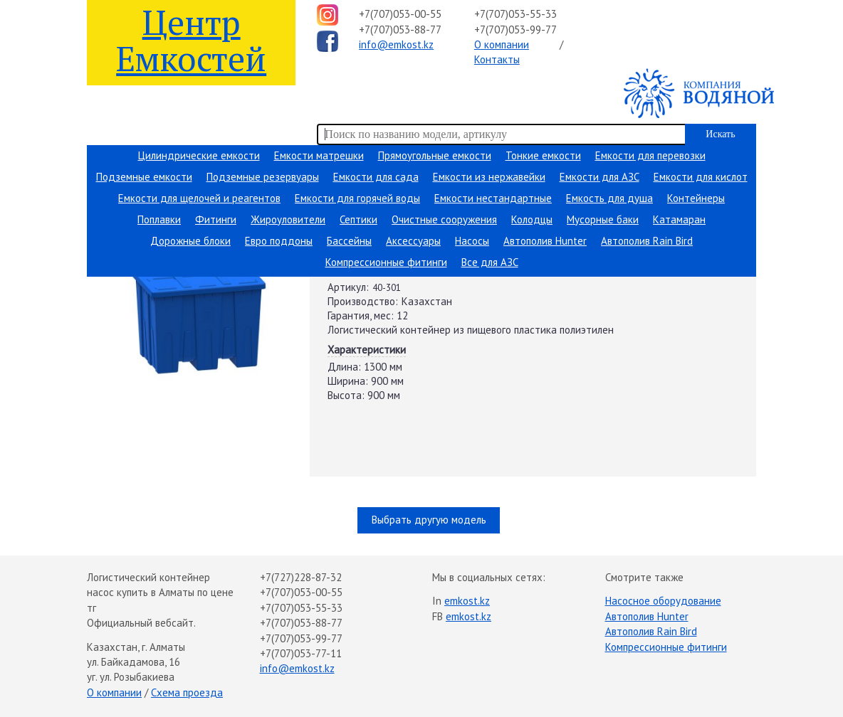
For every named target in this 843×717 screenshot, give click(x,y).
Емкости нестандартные (493, 198)
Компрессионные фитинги (386, 262)
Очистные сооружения (444, 219)
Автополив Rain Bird (647, 241)
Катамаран (679, 219)
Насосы (472, 241)
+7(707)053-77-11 (301, 653)
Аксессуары (413, 241)
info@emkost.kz (396, 44)
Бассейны (349, 241)
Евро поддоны (279, 241)
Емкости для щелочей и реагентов (199, 198)
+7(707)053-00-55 (400, 14)
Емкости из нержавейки (489, 177)
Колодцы (532, 219)
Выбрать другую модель (429, 519)
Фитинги (215, 219)
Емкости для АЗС (599, 177)
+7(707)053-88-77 (400, 29)
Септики (358, 219)
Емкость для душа (609, 198)
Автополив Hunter (545, 241)
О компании (501, 44)
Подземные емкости (144, 177)
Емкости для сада (376, 177)
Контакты (497, 59)
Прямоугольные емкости (434, 155)
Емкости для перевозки (650, 155)
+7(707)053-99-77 (515, 29)
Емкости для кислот (701, 177)
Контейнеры (696, 198)
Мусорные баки (603, 219)
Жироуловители (288, 219)
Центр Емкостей (191, 39)
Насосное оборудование (663, 600)
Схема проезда (187, 692)
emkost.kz (467, 600)
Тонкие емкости (543, 155)
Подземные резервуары (262, 177)
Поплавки (159, 219)
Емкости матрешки (319, 155)
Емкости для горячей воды (357, 198)
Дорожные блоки (190, 241)
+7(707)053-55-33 (515, 14)
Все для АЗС (489, 262)
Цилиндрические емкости (199, 155)
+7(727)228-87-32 (301, 577)
